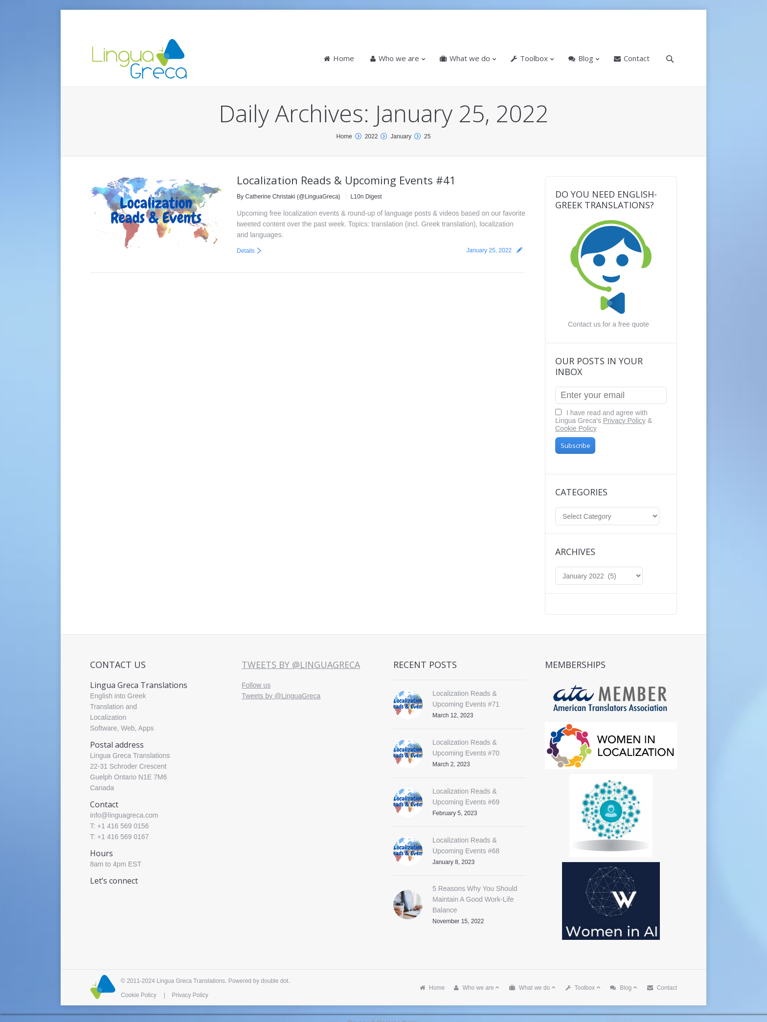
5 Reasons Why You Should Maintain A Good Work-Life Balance (475, 899)
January (400, 136)
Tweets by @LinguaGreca (301, 664)
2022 (371, 136)
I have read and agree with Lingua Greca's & (603, 420)
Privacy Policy (624, 420)
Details (246, 250)
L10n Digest (366, 196)
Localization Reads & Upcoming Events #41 (346, 180)
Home (344, 136)
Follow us (256, 685)
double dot (274, 981)
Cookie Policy (576, 428)
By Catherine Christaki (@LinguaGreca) (288, 196)
